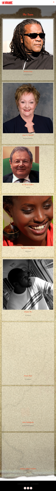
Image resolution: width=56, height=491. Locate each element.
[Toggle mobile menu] (53, 2)
